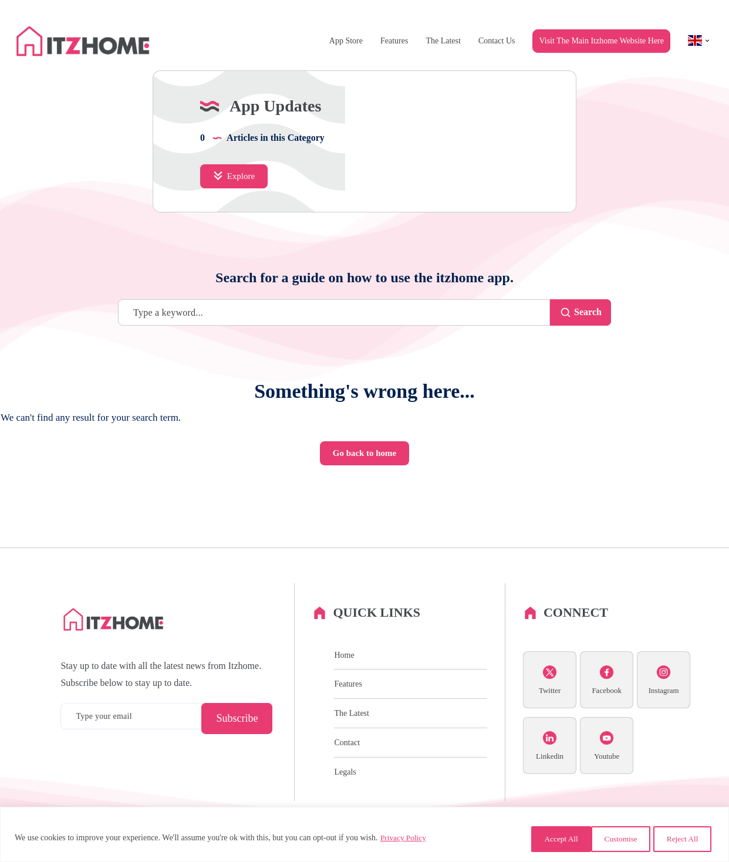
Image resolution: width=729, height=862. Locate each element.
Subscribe (237, 756)
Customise (534, 838)
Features (394, 40)
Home (344, 692)
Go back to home (364, 490)
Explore (235, 212)
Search (577, 349)
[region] (364, 835)
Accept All (679, 838)
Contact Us (496, 40)
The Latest (443, 40)
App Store (346, 40)
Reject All (606, 838)
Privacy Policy (404, 838)
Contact (347, 780)
